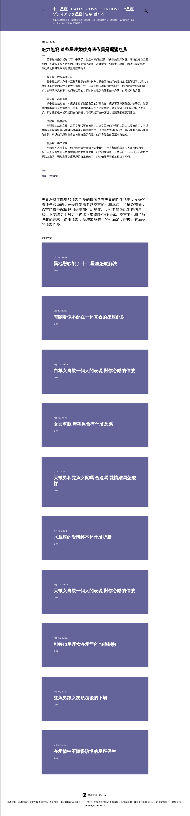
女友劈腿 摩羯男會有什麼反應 (83, 424)
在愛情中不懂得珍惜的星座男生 (85, 751)
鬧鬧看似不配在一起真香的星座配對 (89, 317)
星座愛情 (53, 175)
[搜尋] (146, 10)
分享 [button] (44, 170)
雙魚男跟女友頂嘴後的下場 (80, 698)
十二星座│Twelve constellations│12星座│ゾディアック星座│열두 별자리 (94, 12)
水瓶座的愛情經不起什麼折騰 (83, 537)
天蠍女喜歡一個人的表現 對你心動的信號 (94, 591)
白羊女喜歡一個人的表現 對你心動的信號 (94, 370)
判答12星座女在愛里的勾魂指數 (85, 644)
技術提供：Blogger (95, 795)
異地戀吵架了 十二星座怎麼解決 (85, 263)
